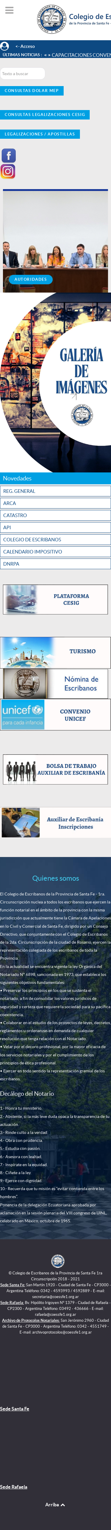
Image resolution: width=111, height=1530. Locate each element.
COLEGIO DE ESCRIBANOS (32, 539)
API (7, 527)
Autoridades (31, 279)
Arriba (55, 1504)
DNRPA (11, 564)
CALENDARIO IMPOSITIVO (32, 551)
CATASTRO (15, 515)
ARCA (9, 503)
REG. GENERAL (19, 491)
